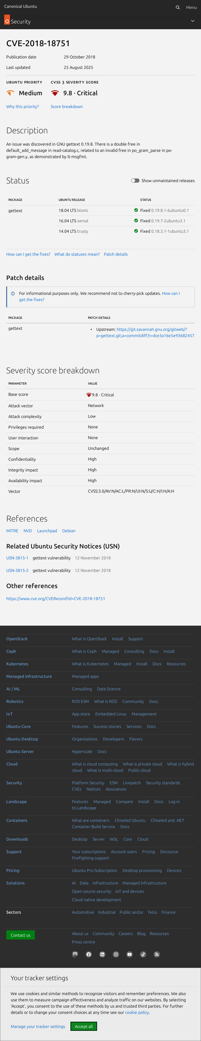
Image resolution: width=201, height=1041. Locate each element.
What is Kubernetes (90, 663)
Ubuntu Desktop (22, 739)
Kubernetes (17, 663)
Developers (113, 739)
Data (84, 883)
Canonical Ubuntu (20, 6)
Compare (124, 801)
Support (135, 638)
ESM (114, 782)
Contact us (20, 935)
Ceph (11, 651)
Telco (152, 912)
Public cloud (139, 770)
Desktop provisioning (142, 870)
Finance (168, 912)
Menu (191, 7)
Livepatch (132, 782)
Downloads (17, 839)
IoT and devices (129, 891)
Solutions (15, 883)
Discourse (169, 851)
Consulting (134, 651)
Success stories (107, 726)
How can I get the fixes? (28, 254)
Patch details (116, 254)
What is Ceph (84, 651)
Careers (126, 933)
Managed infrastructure (29, 676)
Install (117, 638)
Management (144, 713)
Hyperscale (82, 751)
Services (134, 726)
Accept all (84, 1026)
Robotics (14, 701)
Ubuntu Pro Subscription (94, 870)
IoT (9, 713)
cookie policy (137, 1012)
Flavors (135, 739)
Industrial (106, 912)
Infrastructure (105, 883)
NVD (28, 530)
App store (81, 713)
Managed (110, 651)
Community (133, 701)
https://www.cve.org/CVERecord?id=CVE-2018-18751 (55, 598)
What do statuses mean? (77, 254)
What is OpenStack (89, 638)
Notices (93, 789)
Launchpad (47, 530)
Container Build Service (93, 826)
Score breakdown (67, 106)
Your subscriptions (89, 851)
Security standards (163, 782)
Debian (68, 530)
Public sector (131, 912)
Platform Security (88, 782)
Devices (174, 870)
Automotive (83, 912)
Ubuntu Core (18, 726)
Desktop (79, 839)
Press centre (83, 942)
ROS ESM (80, 701)
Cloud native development (96, 899)
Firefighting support (90, 857)
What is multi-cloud (105, 770)
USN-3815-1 (17, 557)
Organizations (85, 739)
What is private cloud (142, 764)
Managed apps (85, 676)
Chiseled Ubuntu (130, 820)
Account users (124, 851)
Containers (16, 820)
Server (99, 839)
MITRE (12, 530)
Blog (141, 933)
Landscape (16, 801)
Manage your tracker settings (38, 1026)
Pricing (148, 851)
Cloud (12, 764)
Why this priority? (22, 106)
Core (127, 839)
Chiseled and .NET (167, 820)
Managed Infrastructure (144, 883)
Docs (153, 651)
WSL (114, 839)
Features (80, 726)
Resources (176, 663)
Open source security (91, 891)
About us (80, 933)
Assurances (116, 789)
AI (74, 883)
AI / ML (13, 688)
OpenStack (17, 638)
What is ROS (105, 701)
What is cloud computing (95, 764)
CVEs (76, 789)
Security (14, 782)
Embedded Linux (110, 713)
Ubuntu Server (20, 751)
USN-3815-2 (17, 570)
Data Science (109, 688)
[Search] (178, 7)
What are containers (90, 820)
